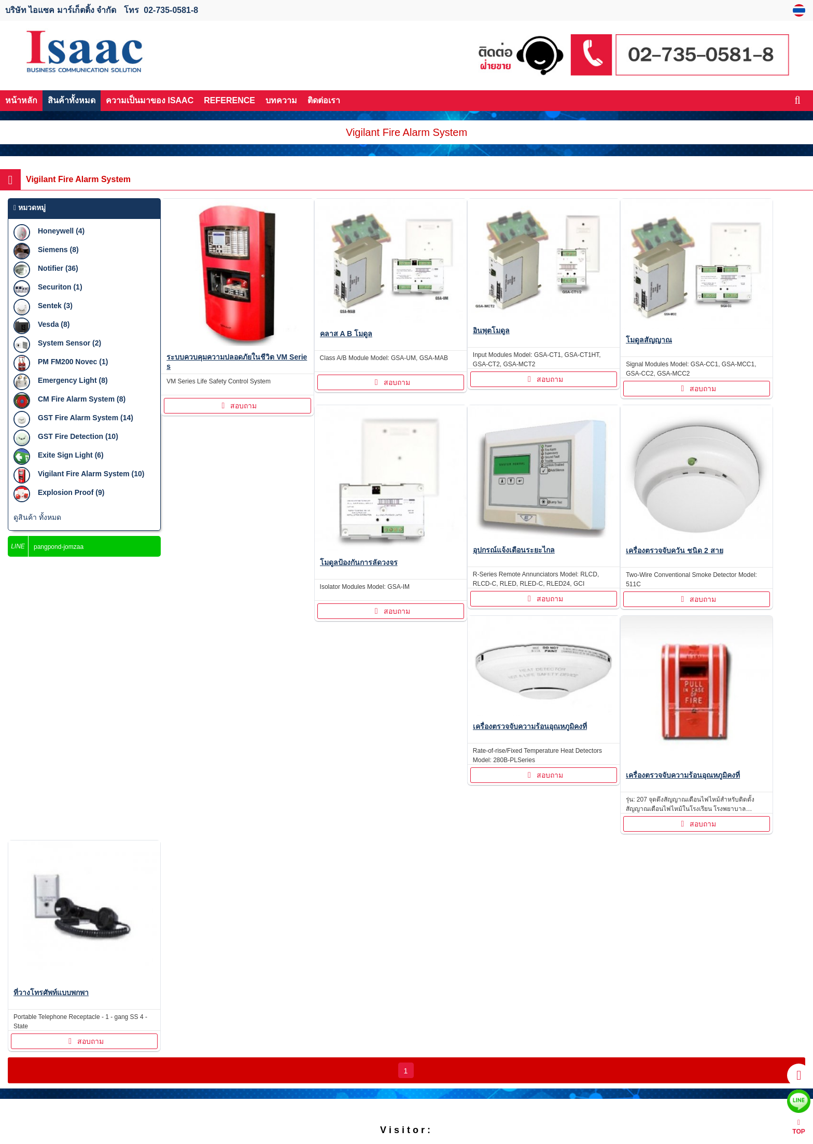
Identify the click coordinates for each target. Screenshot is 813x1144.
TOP (798, 1127)
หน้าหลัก (21, 100)
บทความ (281, 100)
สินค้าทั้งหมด (71, 100)
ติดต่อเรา (323, 100)
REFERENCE (229, 100)
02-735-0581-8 (171, 10)
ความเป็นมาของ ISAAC (149, 100)
